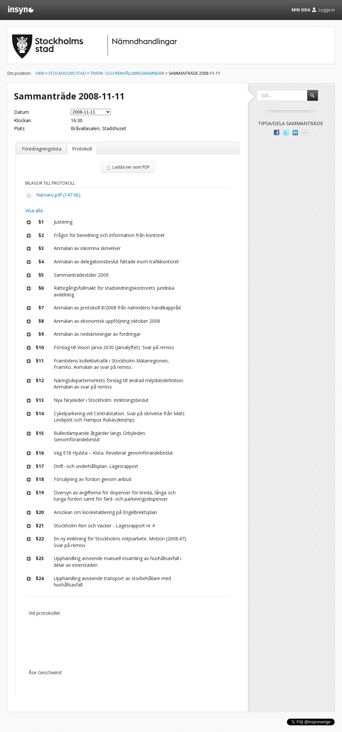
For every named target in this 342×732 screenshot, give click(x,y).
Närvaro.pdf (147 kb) (58, 195)
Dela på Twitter (286, 132)
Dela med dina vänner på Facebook (276, 132)
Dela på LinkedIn (295, 132)
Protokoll (82, 149)
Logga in (327, 10)
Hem (40, 73)
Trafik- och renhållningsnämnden (127, 73)
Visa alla (34, 210)
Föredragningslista (41, 149)
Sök (315, 98)
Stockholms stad (67, 73)
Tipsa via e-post (304, 132)
